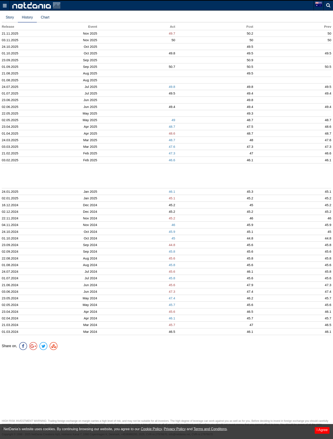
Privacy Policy (175, 429)
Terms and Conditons (210, 429)
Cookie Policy (151, 429)
